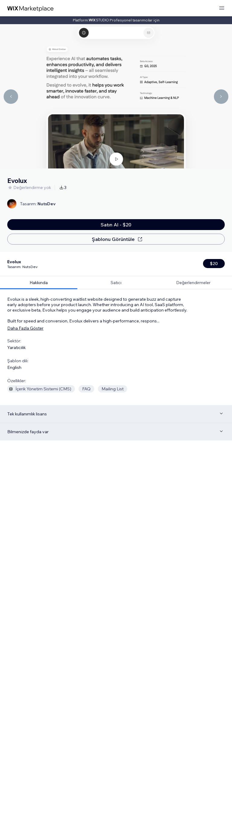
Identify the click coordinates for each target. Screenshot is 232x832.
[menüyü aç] (221, 8)
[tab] (38, 258)
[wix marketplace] (30, 8)
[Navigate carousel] (11, 96)
